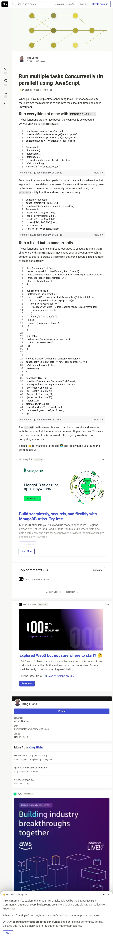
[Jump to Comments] (6, 82)
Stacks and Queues (61, 781)
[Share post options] (6, 115)
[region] (62, 149)
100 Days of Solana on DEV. (58, 676)
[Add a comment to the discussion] (65, 581)
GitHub (58, 172)
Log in (83, 4)
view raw (98, 172)
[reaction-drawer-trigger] (6, 70)
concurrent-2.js (28, 234)
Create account (100, 4)
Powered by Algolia (64, 4)
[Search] (14, 4)
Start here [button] (27, 683)
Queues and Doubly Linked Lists (61, 769)
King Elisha (32, 57)
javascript (26, 90)
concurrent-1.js (28, 172)
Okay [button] (8, 933)
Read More (26, 551)
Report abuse (71, 592)
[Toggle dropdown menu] (102, 459)
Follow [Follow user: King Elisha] (61, 711)
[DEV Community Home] (5, 4)
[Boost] (6, 104)
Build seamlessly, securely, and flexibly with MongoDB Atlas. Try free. (58, 516)
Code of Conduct (53, 592)
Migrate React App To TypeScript (61, 757)
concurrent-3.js (28, 419)
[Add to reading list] (6, 94)
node (37, 90)
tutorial (47, 90)
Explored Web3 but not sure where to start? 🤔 (60, 655)
